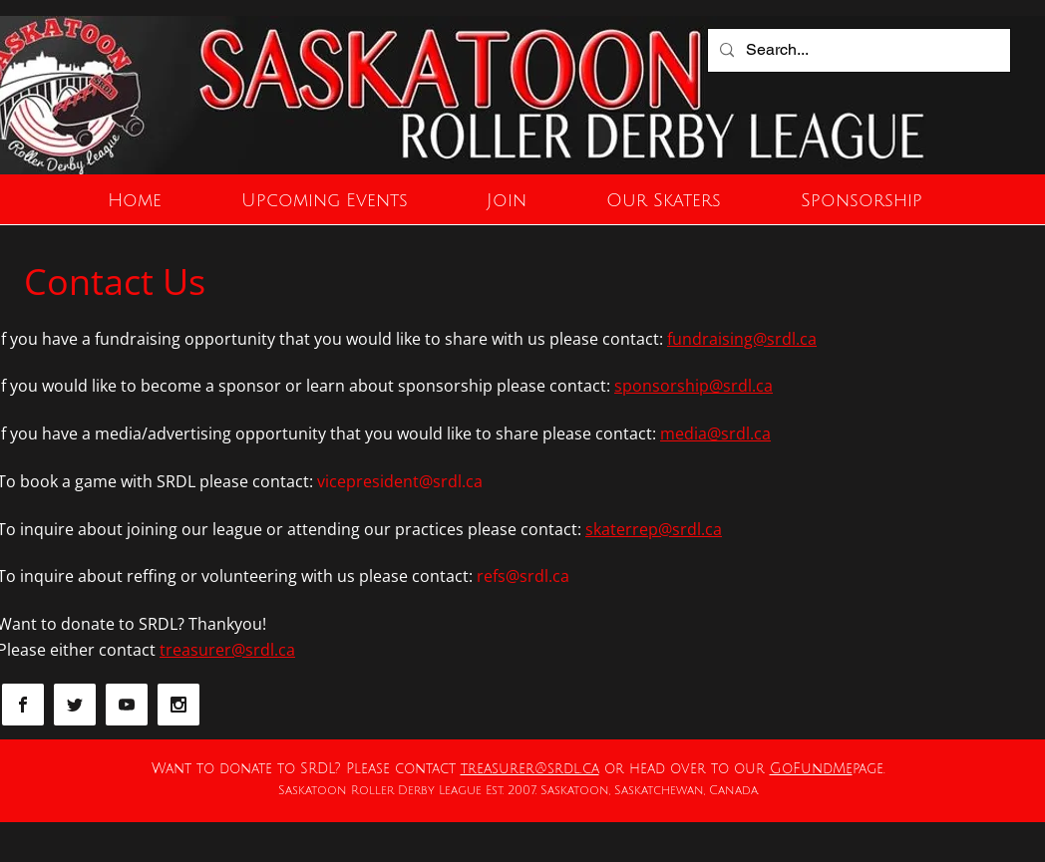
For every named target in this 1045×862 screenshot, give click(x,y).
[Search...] (857, 50)
